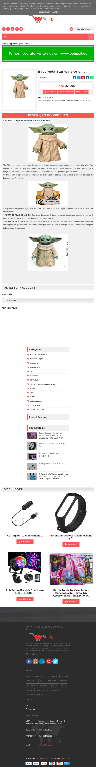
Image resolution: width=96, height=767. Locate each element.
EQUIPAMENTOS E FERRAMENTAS (42, 384)
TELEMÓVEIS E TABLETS (39, 410)
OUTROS (33, 397)
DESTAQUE (34, 380)
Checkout (81, 92)
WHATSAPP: (31, 737)
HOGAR (32, 388)
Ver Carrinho (66, 92)
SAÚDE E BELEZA (36, 401)
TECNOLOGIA (35, 405)
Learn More (44, 12)
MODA (32, 393)
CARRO (32, 371)
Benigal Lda (65, 758)
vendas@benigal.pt (45, 745)
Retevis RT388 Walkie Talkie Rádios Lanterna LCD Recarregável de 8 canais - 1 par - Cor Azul (53, 476)
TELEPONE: (30, 730)
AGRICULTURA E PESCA (38, 354)
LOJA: (28, 721)
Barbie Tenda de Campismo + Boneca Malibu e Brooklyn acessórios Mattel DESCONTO (51, 435)
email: (28, 745)
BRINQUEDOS (35, 367)
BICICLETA (34, 363)
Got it (55, 12)
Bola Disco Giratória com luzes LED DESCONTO (25, 592)
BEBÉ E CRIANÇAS (36, 359)
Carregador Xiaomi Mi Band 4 (51, 464)
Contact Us (30, 709)
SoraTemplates (42, 758)
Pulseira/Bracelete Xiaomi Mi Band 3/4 (71, 537)
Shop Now (25, 541)
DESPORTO (34, 376)
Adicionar (50, 92)
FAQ (27, 705)
